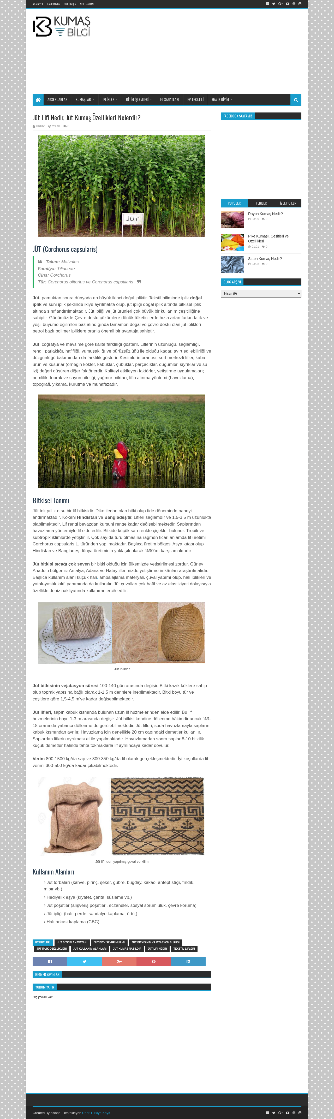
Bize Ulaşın (70, 4)
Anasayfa (38, 4)
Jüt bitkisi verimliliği (109, 942)
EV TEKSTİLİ (195, 99)
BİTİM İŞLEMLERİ (137, 99)
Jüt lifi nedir (157, 948)
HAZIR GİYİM (220, 99)
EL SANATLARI (169, 99)
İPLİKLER (108, 99)
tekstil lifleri (184, 948)
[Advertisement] (222, 50)
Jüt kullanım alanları (89, 948)
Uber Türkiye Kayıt (96, 1113)
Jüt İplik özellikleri (52, 948)
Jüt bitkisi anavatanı (72, 942)
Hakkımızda (53, 4)
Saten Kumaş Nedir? (265, 259)
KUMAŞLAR (83, 99)
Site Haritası (87, 4)
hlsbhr (55, 1113)
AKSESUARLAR (57, 99)
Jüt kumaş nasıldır (127, 948)
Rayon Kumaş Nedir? (265, 214)
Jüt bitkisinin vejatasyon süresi (156, 942)
